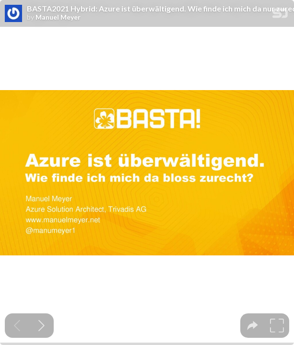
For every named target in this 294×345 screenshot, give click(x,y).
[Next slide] (41, 325)
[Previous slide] (17, 325)
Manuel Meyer (58, 17)
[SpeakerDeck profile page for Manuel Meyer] (13, 14)
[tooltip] (252, 325)
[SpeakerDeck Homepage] (280, 15)
